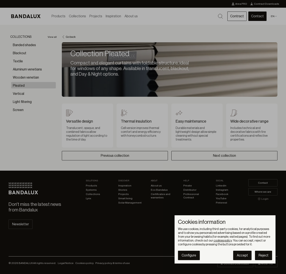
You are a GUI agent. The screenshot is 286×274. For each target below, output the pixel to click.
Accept (242, 255)
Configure (189, 255)
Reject (263, 255)
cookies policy (222, 240)
